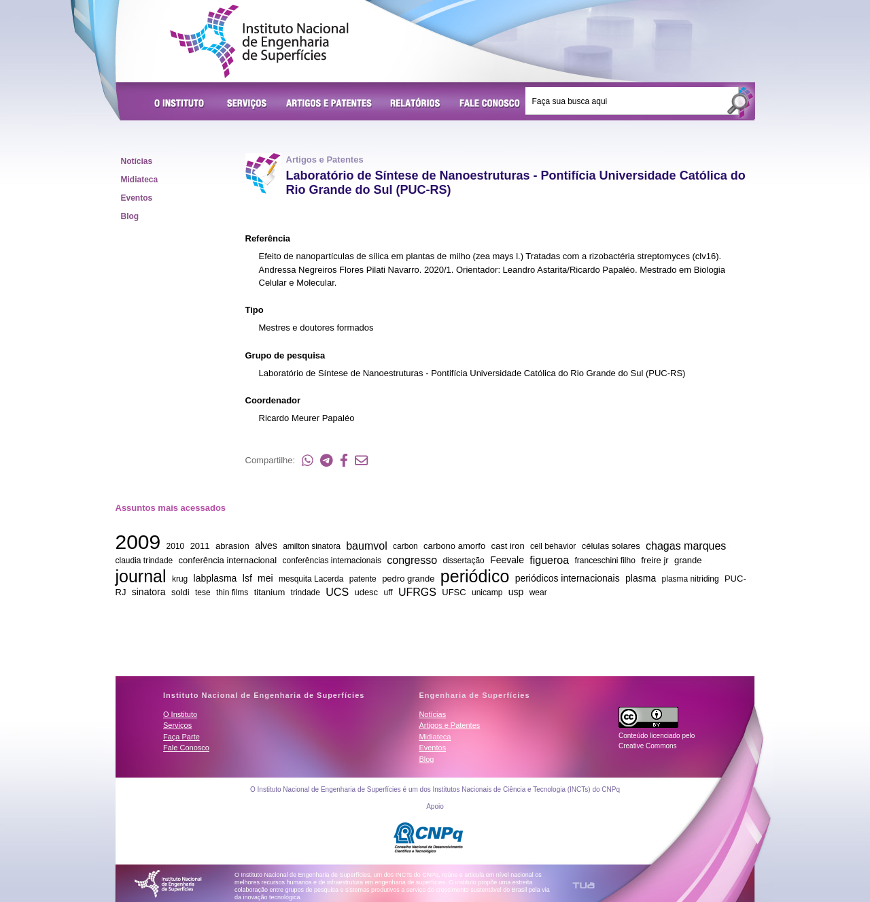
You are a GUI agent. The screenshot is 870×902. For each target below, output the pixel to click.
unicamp (487, 592)
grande (687, 560)
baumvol (366, 545)
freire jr (654, 560)
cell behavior (553, 546)
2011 (200, 546)
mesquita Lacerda (311, 579)
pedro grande (408, 578)
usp (516, 591)
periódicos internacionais (567, 578)
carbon (405, 546)
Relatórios (415, 104)
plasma (640, 578)
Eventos (137, 198)
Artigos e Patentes (329, 104)
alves (266, 545)
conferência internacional (228, 560)
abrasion (232, 546)
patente (363, 579)
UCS (337, 591)
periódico (474, 575)
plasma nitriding (690, 579)
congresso (412, 559)
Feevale (507, 559)
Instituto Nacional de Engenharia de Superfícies (259, 41)
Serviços (247, 104)
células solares (611, 546)
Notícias (137, 161)
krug (180, 579)
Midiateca (139, 179)
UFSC (454, 592)
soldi (180, 592)
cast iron (508, 546)
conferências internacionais (331, 560)
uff (387, 592)
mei (265, 578)
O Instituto (181, 104)
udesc (366, 592)
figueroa (549, 559)
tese (203, 592)
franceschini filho (604, 560)
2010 (176, 546)
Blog (130, 216)
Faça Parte (181, 737)
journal (141, 575)
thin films (232, 592)
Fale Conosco (490, 104)
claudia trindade (144, 560)
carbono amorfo (454, 546)
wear (538, 592)
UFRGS (417, 591)
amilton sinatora (312, 546)
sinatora (149, 591)
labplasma (215, 578)
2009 (138, 542)
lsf (247, 578)
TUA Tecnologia (583, 885)
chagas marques (686, 545)
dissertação (463, 560)
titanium (269, 592)
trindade (305, 592)
